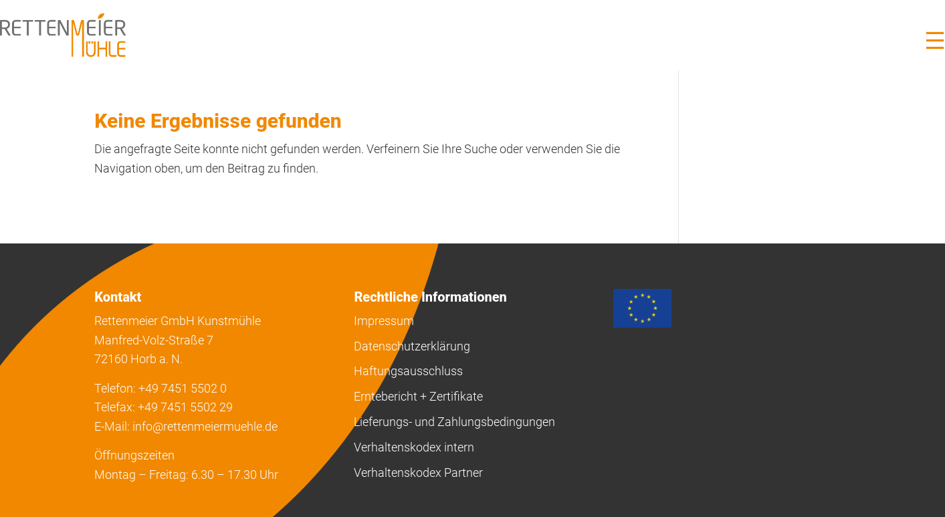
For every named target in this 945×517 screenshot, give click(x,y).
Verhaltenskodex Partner (418, 473)
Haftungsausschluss (408, 371)
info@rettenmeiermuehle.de (205, 426)
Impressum (384, 321)
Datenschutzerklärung (412, 346)
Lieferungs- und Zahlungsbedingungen (454, 422)
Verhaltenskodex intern (414, 447)
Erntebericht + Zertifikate (418, 396)
